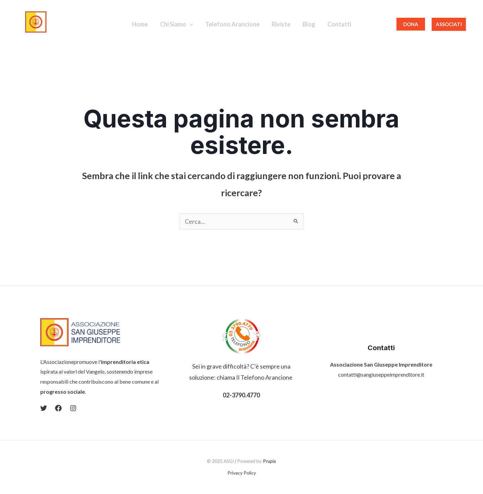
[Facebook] (58, 408)
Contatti (339, 24)
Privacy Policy (241, 473)
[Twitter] (43, 408)
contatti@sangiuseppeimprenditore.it (381, 374)
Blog (309, 24)
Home (140, 24)
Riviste (281, 24)
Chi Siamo (176, 24)
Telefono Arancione (232, 24)
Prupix (269, 461)
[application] (189, 24)
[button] (449, 24)
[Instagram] (73, 408)
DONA (410, 24)
